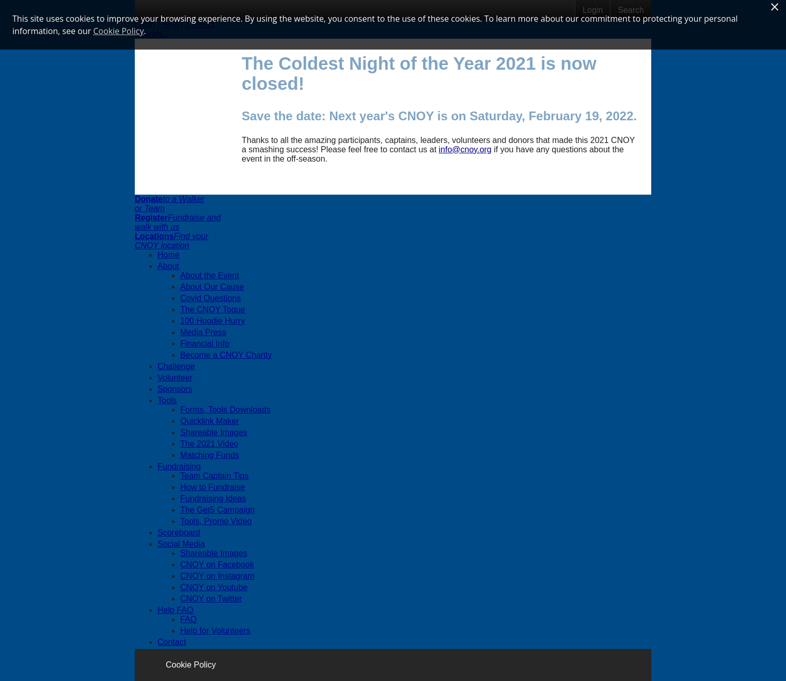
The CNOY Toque (212, 309)
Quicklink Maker (209, 421)
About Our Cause (212, 286)
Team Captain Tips (214, 475)
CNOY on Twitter (211, 598)
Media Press (203, 332)
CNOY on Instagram (217, 576)
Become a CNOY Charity (226, 355)
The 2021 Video (209, 443)
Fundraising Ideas (213, 498)
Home (169, 254)
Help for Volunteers (215, 630)
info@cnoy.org (465, 149)
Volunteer (175, 377)
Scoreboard (179, 532)
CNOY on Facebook (217, 564)
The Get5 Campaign (217, 509)
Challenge (176, 366)
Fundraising (179, 466)
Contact (172, 642)
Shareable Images (213, 432)
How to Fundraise (212, 487)
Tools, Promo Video (215, 521)
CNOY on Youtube (213, 587)
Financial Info (204, 343)
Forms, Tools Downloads (225, 409)
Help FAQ (175, 610)
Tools (167, 400)
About (168, 266)
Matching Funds (209, 455)
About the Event (209, 275)
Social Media (181, 544)
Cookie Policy (191, 664)
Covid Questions (210, 298)
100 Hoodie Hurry (212, 320)
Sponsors (175, 389)
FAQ (188, 619)
